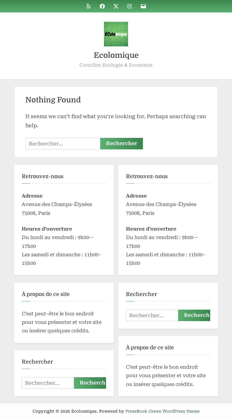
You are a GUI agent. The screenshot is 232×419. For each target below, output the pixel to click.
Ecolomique (116, 55)
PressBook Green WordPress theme (162, 411)
